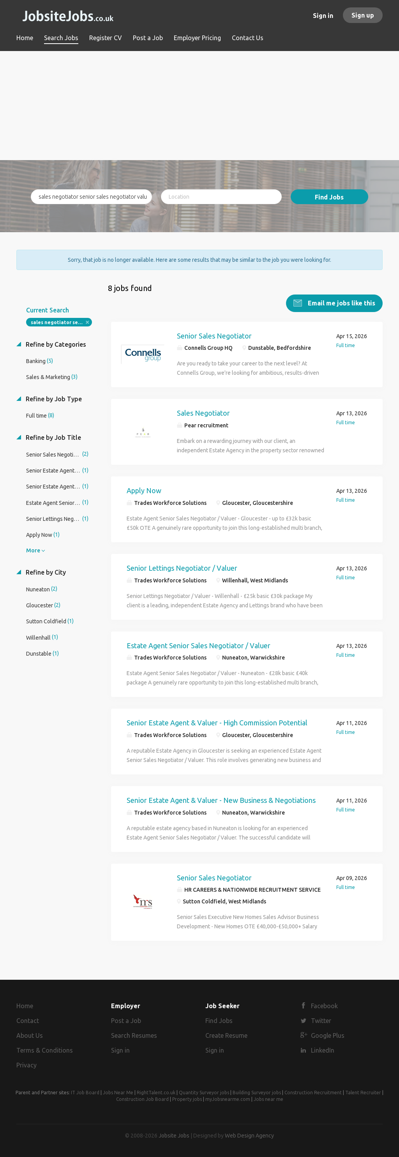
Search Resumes (134, 1035)
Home (24, 1005)
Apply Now (144, 490)
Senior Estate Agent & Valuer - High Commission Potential (217, 722)
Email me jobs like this (340, 302)
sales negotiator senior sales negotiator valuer (61, 322)
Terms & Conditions (44, 1049)
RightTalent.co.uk (156, 1092)
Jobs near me (268, 1098)
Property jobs (187, 1098)
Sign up (362, 15)
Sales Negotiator (203, 412)
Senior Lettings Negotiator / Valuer (182, 567)
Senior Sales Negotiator (214, 335)
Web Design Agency (249, 1135)
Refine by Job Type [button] (53, 398)
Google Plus (327, 1035)
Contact (27, 1020)
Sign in (323, 15)
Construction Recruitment (313, 1092)
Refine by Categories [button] (55, 343)
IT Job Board (85, 1092)
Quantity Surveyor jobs (204, 1092)
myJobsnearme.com (227, 1098)
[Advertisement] (199, 105)
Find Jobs (329, 197)
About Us (29, 1035)
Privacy (26, 1064)
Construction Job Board (142, 1098)
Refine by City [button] (45, 571)
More (33, 550)
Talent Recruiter (363, 1092)
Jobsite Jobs (174, 1135)
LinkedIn (322, 1049)
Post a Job (126, 1020)
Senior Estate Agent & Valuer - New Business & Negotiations (221, 800)
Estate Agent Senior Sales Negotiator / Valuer (198, 645)
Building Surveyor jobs (257, 1092)
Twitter (321, 1020)
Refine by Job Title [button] (52, 437)
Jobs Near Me (118, 1092)
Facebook (324, 1005)
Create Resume (226, 1035)
